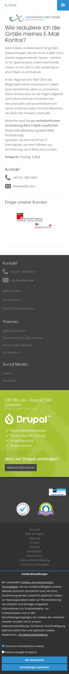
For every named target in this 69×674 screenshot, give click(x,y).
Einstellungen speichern (34, 667)
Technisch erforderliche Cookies (24, 646)
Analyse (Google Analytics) (20, 652)
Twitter (7, 373)
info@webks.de (23, 186)
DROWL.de (15, 400)
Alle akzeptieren (34, 660)
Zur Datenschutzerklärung (33, 634)
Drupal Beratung (21, 441)
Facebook (9, 381)
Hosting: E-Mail (30, 157)
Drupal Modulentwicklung (28, 430)
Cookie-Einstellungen (34, 574)
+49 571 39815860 (25, 178)
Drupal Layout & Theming (27, 436)
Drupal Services (21, 446)
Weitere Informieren (21, 468)
